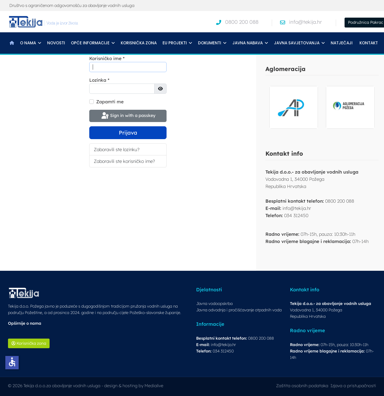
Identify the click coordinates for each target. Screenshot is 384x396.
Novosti (56, 43)
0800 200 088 (241, 22)
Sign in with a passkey (127, 116)
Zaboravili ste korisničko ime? (124, 161)
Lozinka (99, 80)
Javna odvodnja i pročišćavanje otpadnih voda (239, 309)
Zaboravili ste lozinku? (116, 149)
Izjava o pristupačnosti (353, 385)
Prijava (128, 132)
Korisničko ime (107, 58)
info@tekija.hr (305, 22)
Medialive (153, 385)
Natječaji (342, 43)
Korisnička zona (139, 43)
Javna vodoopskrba (214, 303)
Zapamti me (110, 101)
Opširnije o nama (24, 323)
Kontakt (368, 43)
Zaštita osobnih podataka (302, 385)
